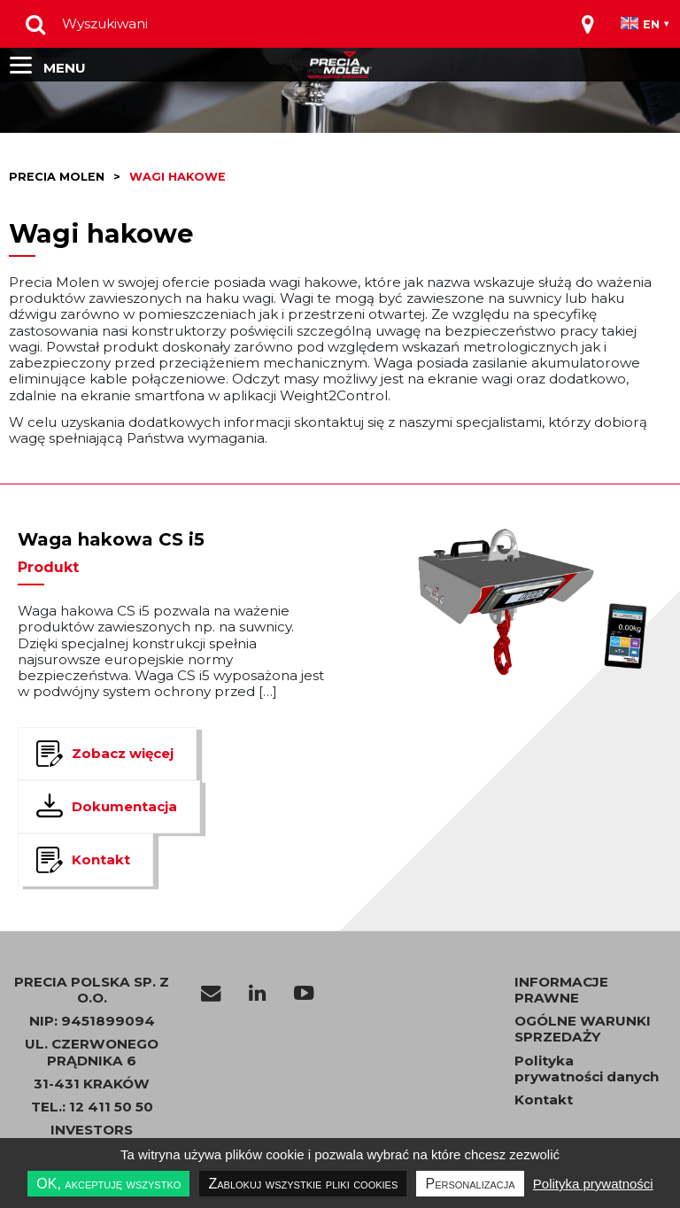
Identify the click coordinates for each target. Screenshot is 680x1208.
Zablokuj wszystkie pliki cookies (303, 1183)
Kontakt (101, 859)
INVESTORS (91, 1130)
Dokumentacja (124, 806)
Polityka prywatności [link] (593, 1183)
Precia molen (56, 176)
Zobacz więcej (123, 753)
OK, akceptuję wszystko (108, 1183)
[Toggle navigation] (588, 24)
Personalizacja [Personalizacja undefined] (469, 1183)
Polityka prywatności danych (586, 1069)
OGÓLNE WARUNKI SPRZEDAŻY (582, 1029)
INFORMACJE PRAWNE (561, 990)
